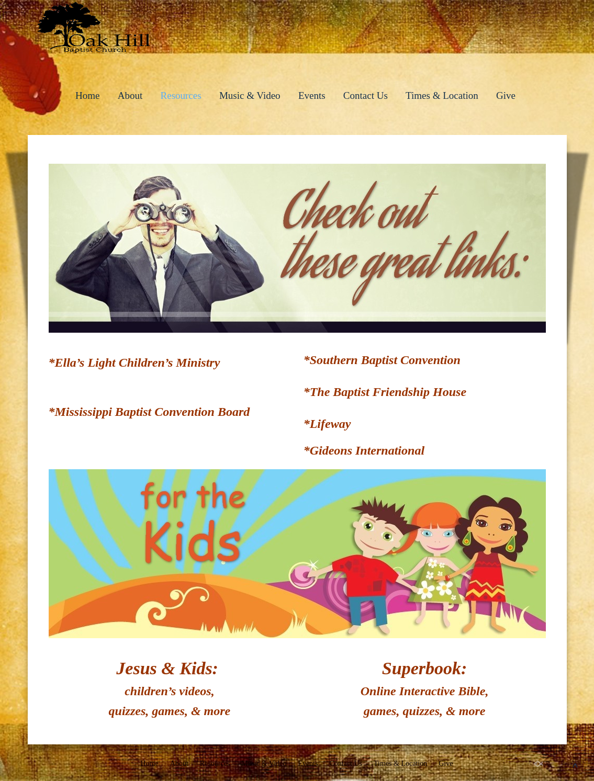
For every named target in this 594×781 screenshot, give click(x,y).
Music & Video (250, 95)
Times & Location (442, 95)
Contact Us (365, 95)
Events (312, 95)
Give (505, 95)
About (130, 95)
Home (87, 95)
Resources (181, 95)
